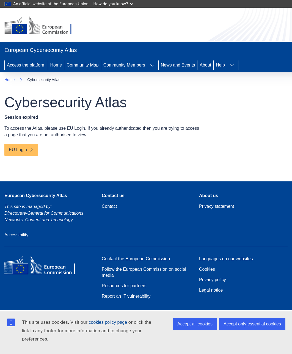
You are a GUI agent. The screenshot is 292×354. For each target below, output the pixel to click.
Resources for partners (124, 285)
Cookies (207, 269)
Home (56, 65)
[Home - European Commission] (42, 25)
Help (220, 65)
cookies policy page (108, 322)
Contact (109, 206)
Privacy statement (216, 206)
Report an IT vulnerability (126, 296)
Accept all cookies (195, 324)
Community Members (124, 65)
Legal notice (211, 290)
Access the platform (26, 65)
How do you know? (113, 3)
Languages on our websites (226, 258)
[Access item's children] (152, 65)
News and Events (178, 65)
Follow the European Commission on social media (144, 272)
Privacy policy (212, 279)
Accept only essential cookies (252, 324)
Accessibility (16, 235)
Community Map (82, 65)
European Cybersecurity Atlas (35, 195)
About (205, 65)
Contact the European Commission (136, 258)
